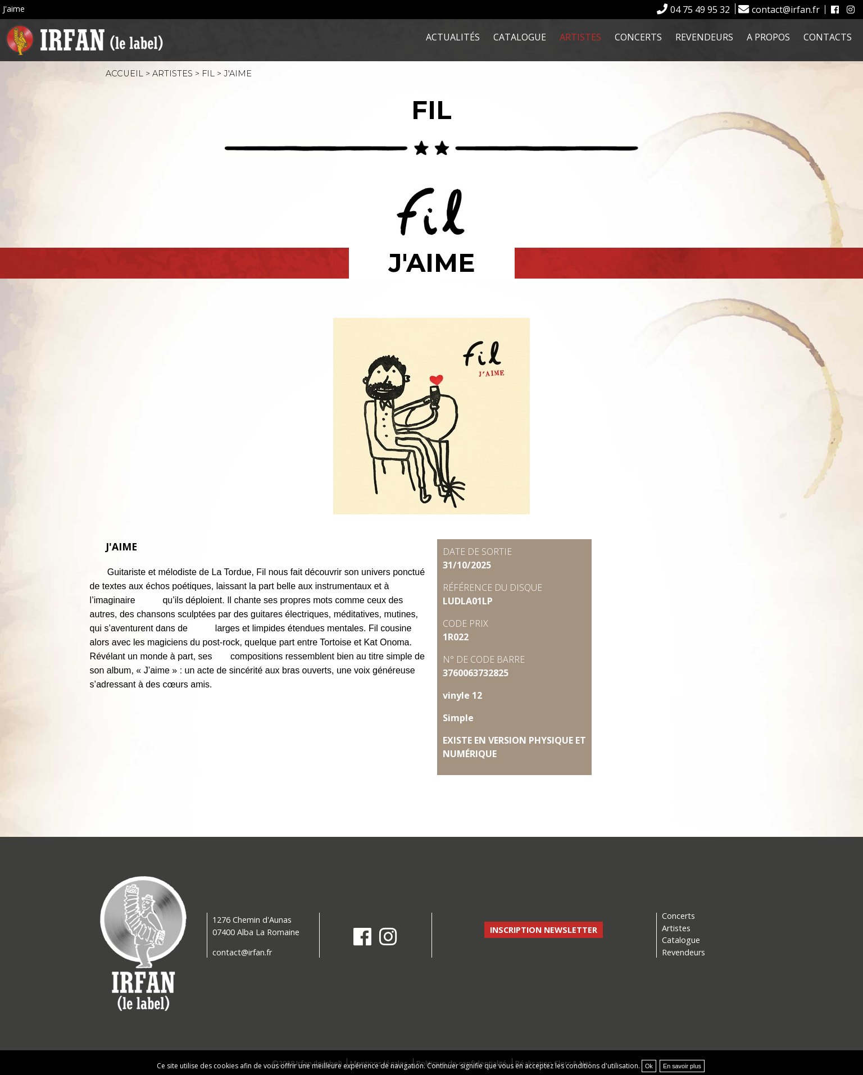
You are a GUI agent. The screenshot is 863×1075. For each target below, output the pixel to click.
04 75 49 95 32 (700, 9)
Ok (649, 1066)
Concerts (638, 37)
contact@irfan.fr (786, 9)
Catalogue (519, 37)
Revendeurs (704, 37)
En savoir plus (682, 1066)
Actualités (453, 37)
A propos (768, 37)
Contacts (827, 37)
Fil (208, 74)
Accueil (124, 74)
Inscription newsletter (543, 929)
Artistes (580, 37)
